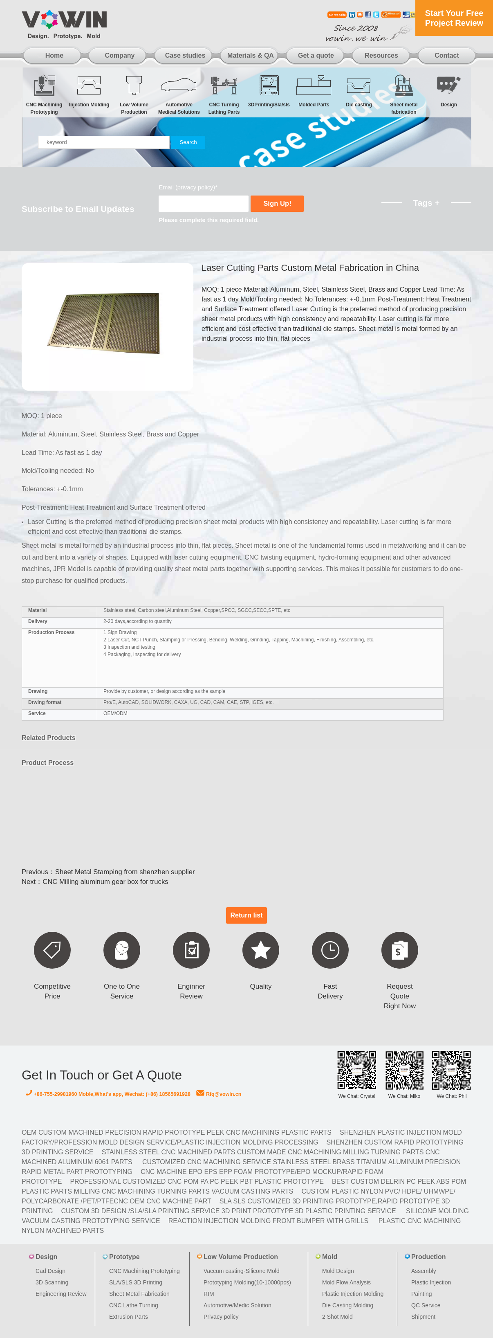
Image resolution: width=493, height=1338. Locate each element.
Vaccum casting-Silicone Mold (242, 1271)
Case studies (185, 55)
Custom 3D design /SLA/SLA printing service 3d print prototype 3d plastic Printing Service (228, 1211)
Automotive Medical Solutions (179, 94)
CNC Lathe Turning (133, 1305)
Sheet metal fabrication (403, 94)
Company (120, 55)
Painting (421, 1294)
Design (448, 91)
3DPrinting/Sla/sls (269, 91)
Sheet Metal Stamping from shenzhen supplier (125, 872)
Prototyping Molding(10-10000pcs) (247, 1282)
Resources (381, 55)
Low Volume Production (134, 94)
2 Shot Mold (337, 1316)
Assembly (423, 1271)
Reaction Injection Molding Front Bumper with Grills (268, 1220)
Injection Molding (89, 91)
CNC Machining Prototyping (44, 94)
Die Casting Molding (347, 1305)
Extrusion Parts (128, 1316)
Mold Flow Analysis (346, 1282)
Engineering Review (61, 1294)
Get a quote (316, 55)
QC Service (426, 1305)
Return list (246, 915)
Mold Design (338, 1271)
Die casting (358, 91)
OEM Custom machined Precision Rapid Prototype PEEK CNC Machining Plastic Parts (177, 1132)
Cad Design (50, 1271)
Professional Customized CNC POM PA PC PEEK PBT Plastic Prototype (197, 1181)
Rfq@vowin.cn (218, 1094)
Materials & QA (250, 55)
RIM (209, 1294)
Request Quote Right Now (400, 996)
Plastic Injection (431, 1282)
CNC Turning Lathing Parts (224, 94)
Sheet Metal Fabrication (139, 1294)
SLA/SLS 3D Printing (135, 1282)
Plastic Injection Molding (352, 1294)
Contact (447, 55)
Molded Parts (313, 91)
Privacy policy (221, 1316)
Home (54, 55)
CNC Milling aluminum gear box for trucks (105, 882)
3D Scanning (52, 1282)
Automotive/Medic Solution (237, 1305)
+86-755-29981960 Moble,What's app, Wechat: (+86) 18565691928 (108, 1094)
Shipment (423, 1316)
